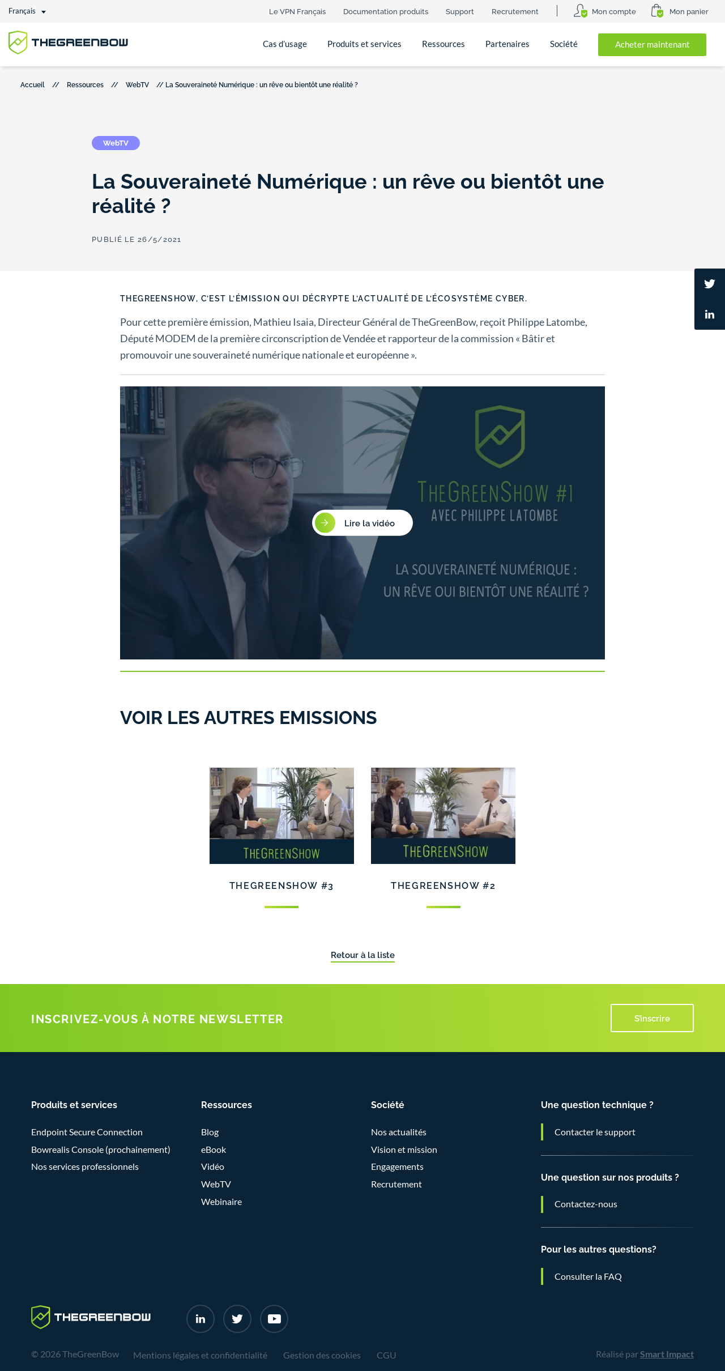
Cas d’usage (285, 44)
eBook (213, 1149)
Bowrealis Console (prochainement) (100, 1149)
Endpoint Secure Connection (87, 1132)
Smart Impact (667, 1354)
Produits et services (364, 44)
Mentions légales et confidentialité (200, 1355)
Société (564, 44)
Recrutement (515, 11)
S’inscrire (652, 1017)
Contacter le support (595, 1132)
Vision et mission (404, 1149)
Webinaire (221, 1202)
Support (460, 11)
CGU (386, 1355)
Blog (210, 1132)
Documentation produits (385, 11)
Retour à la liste (363, 954)
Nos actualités (399, 1132)
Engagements (397, 1166)
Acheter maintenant (652, 44)
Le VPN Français (297, 11)
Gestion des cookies (322, 1355)
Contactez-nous (586, 1204)
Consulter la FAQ (588, 1276)
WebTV (137, 84)
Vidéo (212, 1166)
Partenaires (507, 44)
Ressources (443, 44)
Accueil (32, 84)
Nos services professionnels (85, 1166)
